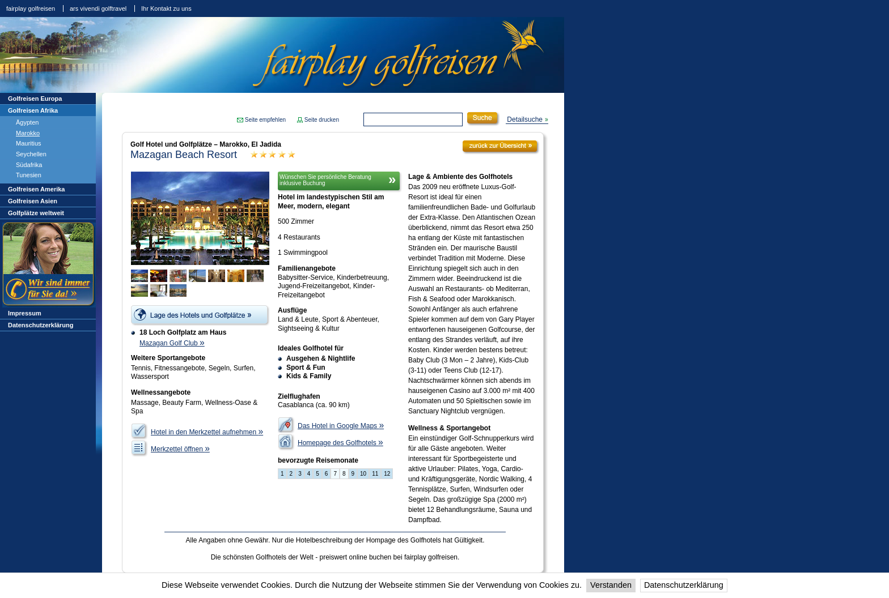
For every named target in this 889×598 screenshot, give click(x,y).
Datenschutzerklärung (683, 585)
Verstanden (611, 585)
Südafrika (29, 164)
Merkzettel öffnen (180, 449)
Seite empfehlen (265, 120)
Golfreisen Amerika (36, 189)
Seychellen (31, 154)
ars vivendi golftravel (98, 8)
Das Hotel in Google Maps (341, 426)
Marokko (28, 133)
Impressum (24, 313)
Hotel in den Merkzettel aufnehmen (207, 432)
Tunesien (28, 175)
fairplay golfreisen (30, 8)
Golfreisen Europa (35, 98)
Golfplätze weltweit (36, 213)
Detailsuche (525, 119)
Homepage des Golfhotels (340, 443)
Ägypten (27, 122)
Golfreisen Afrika (33, 110)
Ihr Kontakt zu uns (166, 8)
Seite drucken (321, 120)
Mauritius (28, 143)
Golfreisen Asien (32, 201)
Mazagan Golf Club (172, 343)
